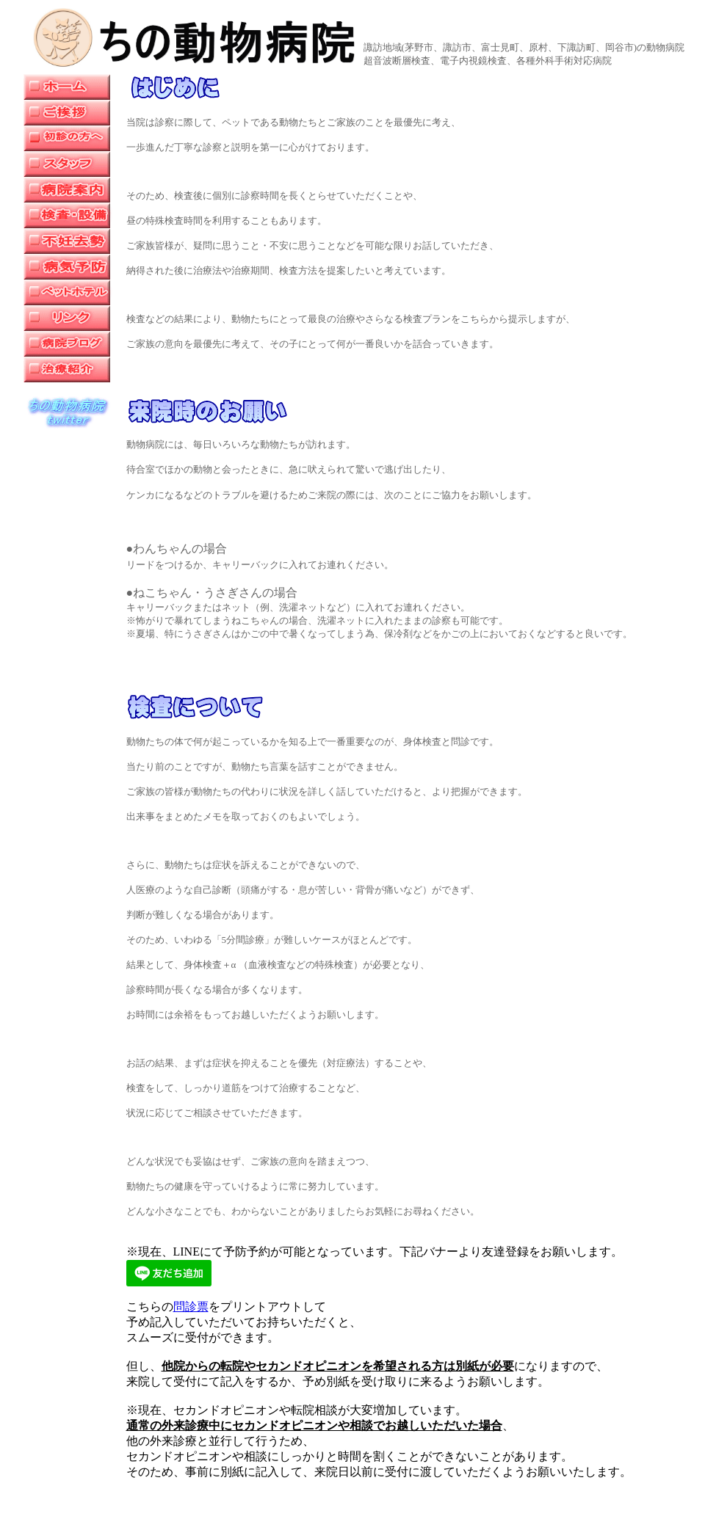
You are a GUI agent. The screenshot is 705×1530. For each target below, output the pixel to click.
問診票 (191, 1306)
